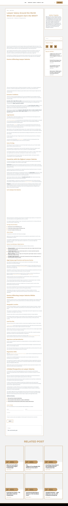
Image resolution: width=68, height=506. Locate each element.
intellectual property (17, 274)
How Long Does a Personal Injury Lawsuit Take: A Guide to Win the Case (21, 401)
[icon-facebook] (47, 46)
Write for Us (30, 2)
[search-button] (55, 2)
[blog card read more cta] (14, 469)
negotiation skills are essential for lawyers (18, 353)
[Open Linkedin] (55, 46)
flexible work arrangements (33, 335)
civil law (15, 124)
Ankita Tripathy (53, 15)
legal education (20, 139)
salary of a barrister (28, 181)
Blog (42, 2)
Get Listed (59, 2)
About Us (34, 2)
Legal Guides (12, 10)
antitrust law (30, 274)
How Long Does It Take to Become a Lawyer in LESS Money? (18, 399)
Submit (10, 421)
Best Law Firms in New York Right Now (15, 398)
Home (8, 10)
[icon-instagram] (51, 46)
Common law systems (11, 120)
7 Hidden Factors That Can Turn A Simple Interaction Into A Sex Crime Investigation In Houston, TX (56, 54)
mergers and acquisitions (22, 266)
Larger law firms (10, 325)
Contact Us (39, 2)
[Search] (61, 38)
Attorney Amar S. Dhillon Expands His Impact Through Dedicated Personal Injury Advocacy (55, 72)
